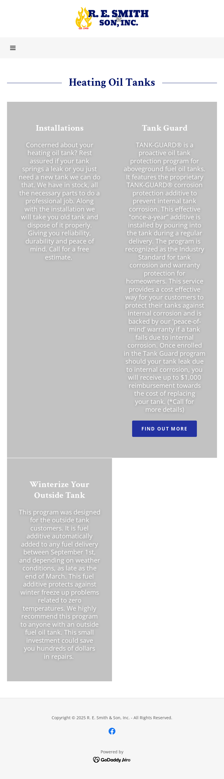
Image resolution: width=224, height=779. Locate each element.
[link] (112, 18)
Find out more (164, 429)
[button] (13, 48)
